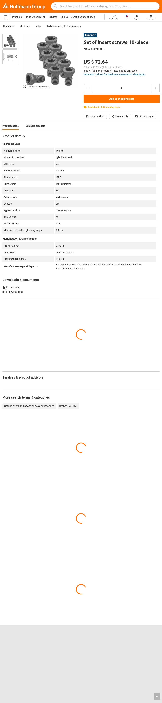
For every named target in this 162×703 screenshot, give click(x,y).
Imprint (89, 699)
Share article (119, 116)
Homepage (9, 26)
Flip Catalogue (144, 116)
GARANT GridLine (11, 657)
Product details (10, 126)
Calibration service (52, 657)
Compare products (35, 126)
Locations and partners (14, 643)
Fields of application (35, 17)
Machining (25, 26)
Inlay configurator (52, 653)
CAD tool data (50, 650)
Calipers (88, 646)
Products (17, 17)
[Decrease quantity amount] (88, 88)
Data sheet (10, 287)
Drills (86, 643)
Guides (64, 17)
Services (53, 17)
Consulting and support (83, 17)
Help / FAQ (129, 646)
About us (7, 646)
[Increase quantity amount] (155, 88)
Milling (39, 26)
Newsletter (129, 653)
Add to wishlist (95, 116)
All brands (7, 660)
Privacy (145, 699)
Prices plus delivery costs (124, 70)
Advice (127, 643)
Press (5, 650)
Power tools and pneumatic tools (100, 653)
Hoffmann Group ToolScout (57, 643)
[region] (12, 62)
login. (142, 74)
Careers (6, 639)
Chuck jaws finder (52, 646)
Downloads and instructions (138, 650)
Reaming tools (91, 639)
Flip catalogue (50, 639)
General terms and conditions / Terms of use (117, 699)
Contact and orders (134, 639)
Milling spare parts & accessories (64, 26)
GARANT (7, 653)
